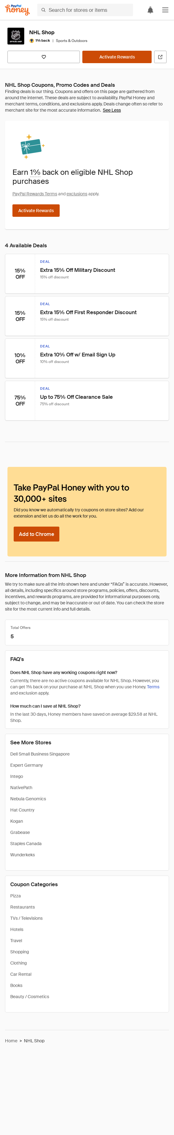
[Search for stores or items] (85, 10)
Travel (16, 940)
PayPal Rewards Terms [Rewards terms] (34, 194)
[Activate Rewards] (117, 57)
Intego (16, 776)
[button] (165, 10)
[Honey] (17, 10)
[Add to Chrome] (36, 534)
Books (16, 985)
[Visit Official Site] (160, 57)
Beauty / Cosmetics (29, 996)
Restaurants (22, 907)
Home (11, 1041)
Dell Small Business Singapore (40, 754)
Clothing (18, 963)
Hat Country (22, 810)
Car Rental (20, 974)
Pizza (15, 896)
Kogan (16, 821)
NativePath (21, 787)
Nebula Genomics (28, 799)
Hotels (16, 929)
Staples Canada (26, 843)
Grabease (20, 832)
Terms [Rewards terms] (153, 687)
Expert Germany (26, 765)
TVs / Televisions (26, 918)
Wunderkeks (22, 855)
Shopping (19, 952)
